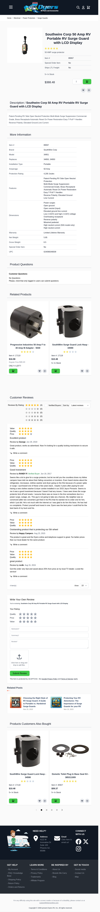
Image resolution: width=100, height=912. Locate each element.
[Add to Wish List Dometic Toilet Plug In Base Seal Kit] (82, 801)
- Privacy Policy (36, 873)
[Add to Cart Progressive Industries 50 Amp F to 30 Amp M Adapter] (13, 371)
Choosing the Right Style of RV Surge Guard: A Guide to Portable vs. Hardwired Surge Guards (35, 702)
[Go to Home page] (41, 7)
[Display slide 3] (51, 810)
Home (9, 18)
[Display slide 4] (56, 810)
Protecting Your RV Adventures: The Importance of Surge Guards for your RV (73, 702)
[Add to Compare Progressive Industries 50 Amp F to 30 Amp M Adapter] (45, 371)
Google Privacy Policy (49, 679)
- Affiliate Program (37, 881)
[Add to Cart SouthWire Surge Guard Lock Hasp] (56, 371)
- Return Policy (13, 883)
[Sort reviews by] (80, 405)
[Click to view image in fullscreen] (24, 45)
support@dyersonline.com (48, 903)
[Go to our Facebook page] (78, 842)
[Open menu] (11, 7)
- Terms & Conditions (38, 869)
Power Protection (29, 18)
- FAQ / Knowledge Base (15, 874)
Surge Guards (43, 18)
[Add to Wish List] (83, 90)
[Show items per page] (84, 585)
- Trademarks (35, 877)
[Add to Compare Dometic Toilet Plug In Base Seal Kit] (87, 801)
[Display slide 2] (46, 810)
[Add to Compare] (89, 90)
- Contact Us (79, 873)
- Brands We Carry (59, 873)
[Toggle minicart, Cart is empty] (88, 7)
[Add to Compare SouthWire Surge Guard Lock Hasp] (87, 371)
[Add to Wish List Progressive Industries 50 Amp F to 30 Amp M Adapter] (40, 371)
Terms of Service (67, 679)
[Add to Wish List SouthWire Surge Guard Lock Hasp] (82, 371)
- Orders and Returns (16, 887)
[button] (52, 48)
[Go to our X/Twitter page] (86, 842)
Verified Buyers (54, 405)
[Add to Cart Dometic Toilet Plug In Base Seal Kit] (56, 801)
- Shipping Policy (14, 880)
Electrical (17, 18)
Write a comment (18, 453)
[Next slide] (62, 810)
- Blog (53, 877)
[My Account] (83, 7)
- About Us (55, 869)
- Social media (80, 869)
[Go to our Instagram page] (78, 849)
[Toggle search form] (78, 7)
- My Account (12, 869)
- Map (76, 877)
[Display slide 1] (41, 810)
